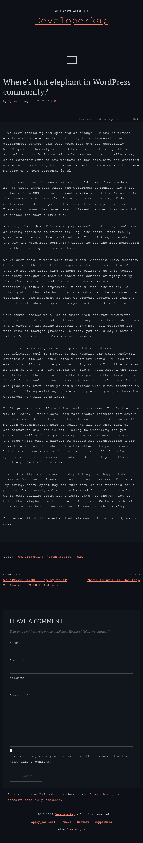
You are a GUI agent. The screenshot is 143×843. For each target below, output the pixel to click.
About (67, 823)
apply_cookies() (44, 823)
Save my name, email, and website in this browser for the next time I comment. (69, 760)
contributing (30, 558)
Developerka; (65, 816)
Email (17, 662)
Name (16, 644)
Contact (83, 823)
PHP (80, 558)
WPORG (55, 101)
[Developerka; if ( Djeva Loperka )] (71, 22)
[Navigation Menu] (72, 60)
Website (17, 679)
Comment (19, 697)
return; (76, 831)
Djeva (12, 101)
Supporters (103, 823)
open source (60, 558)
